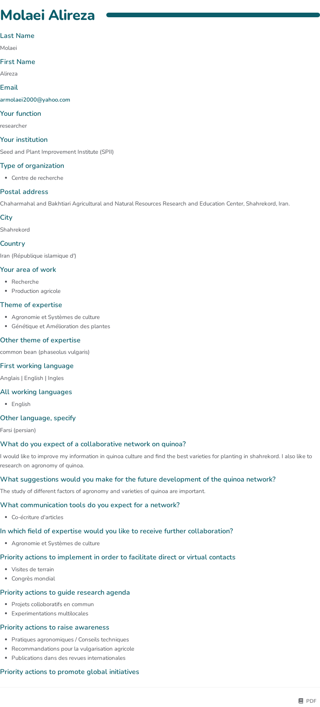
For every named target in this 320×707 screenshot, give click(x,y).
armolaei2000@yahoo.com (35, 100)
